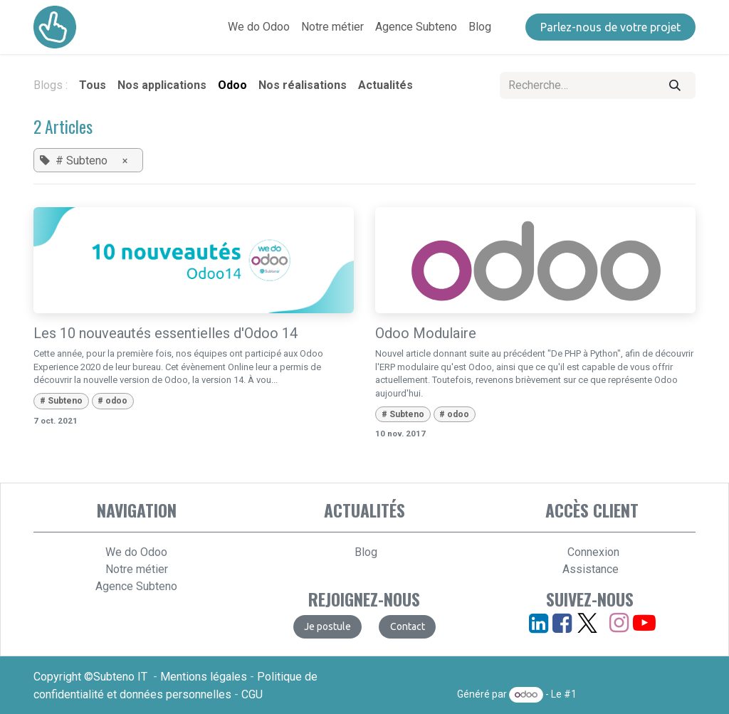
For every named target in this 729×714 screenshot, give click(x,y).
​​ (407, 626)
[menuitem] (258, 27)
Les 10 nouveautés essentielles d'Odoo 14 (165, 333)
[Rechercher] (675, 85)
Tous (92, 85)
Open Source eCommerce (637, 694)
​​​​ (610, 27)
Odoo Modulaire (425, 333)
